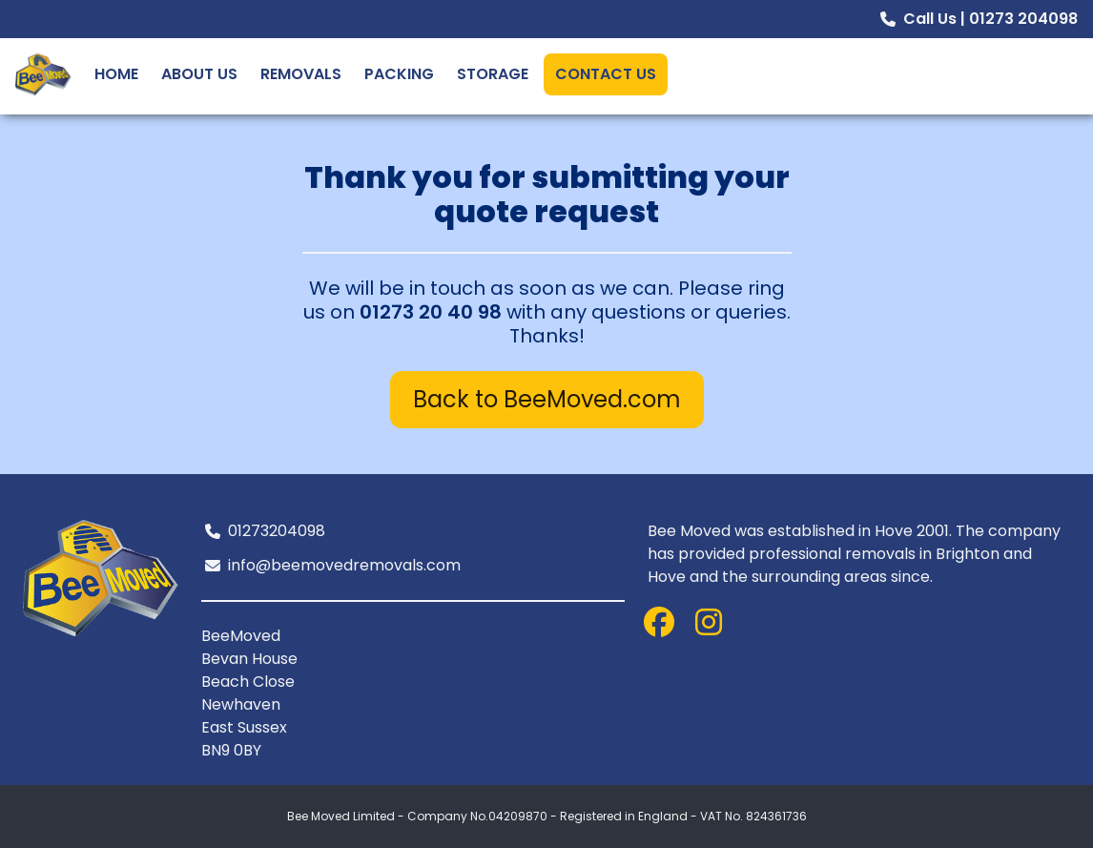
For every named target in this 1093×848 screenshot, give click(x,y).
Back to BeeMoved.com (547, 399)
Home (116, 74)
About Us (199, 74)
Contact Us (605, 74)
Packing (399, 74)
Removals (300, 74)
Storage (492, 74)
